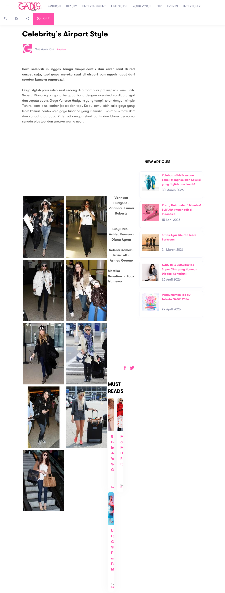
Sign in (43, 19)
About (61, 548)
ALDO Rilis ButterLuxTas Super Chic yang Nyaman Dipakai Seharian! (179, 269)
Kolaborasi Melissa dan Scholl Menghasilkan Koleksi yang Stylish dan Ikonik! (181, 179)
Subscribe (171, 550)
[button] (132, 368)
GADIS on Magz (155, 565)
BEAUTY (71, 6)
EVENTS (172, 6)
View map (8, 565)
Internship (64, 561)
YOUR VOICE (142, 6)
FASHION (54, 6)
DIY (159, 6)
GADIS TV (138, 565)
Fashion (61, 49)
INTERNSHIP (192, 6)
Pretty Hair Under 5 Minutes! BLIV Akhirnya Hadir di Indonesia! (181, 209)
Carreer (62, 557)
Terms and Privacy (142, 588)
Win (128, 565)
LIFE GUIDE (119, 6)
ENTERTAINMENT (94, 6)
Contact (63, 552)
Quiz (121, 565)
